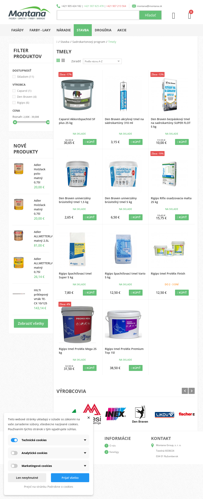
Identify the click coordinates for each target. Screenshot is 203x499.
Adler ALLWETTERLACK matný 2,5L (45, 236)
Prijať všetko (70, 478)
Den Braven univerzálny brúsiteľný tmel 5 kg (121, 200)
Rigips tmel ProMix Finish (168, 273)
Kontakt (113, 477)
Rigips (23, 102)
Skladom (25, 77)
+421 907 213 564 (116, 6)
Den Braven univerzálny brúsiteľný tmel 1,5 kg (75, 200)
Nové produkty (25, 149)
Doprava (114, 458)
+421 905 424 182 (71, 6)
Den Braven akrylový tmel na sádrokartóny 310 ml (124, 121)
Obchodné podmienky (121, 464)
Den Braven (26, 97)
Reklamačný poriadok (121, 471)
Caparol (24, 91)
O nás (112, 445)
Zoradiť (76, 61)
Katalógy (114, 452)
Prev (185, 391)
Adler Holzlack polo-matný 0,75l (39, 173)
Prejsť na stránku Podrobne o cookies (48, 486)
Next (192, 391)
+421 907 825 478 (94, 6)
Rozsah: (17, 117)
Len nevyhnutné (27, 478)
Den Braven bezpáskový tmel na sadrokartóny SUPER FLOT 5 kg (171, 122)
